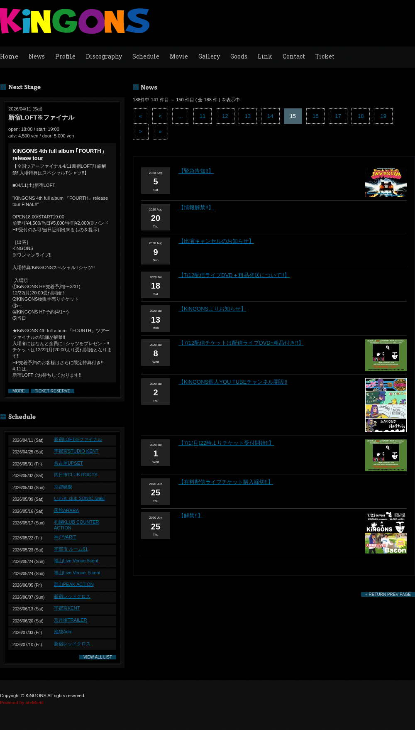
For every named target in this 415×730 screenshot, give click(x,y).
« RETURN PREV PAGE (388, 594)
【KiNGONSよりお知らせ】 (212, 309)
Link (265, 56)
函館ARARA (66, 510)
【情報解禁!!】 (196, 207)
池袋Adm (63, 631)
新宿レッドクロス (72, 596)
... (180, 116)
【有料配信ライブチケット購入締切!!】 (225, 482)
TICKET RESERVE (53, 391)
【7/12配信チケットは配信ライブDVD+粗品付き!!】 (241, 343)
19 (383, 116)
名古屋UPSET (68, 463)
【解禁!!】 (190, 515)
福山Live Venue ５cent (77, 572)
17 (338, 116)
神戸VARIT (65, 536)
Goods (238, 56)
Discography (104, 56)
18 (361, 116)
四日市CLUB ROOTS (76, 474)
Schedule (145, 56)
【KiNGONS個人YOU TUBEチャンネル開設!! (233, 382)
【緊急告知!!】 (196, 171)
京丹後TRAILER (70, 619)
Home (9, 56)
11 (202, 116)
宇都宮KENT (67, 607)
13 (248, 116)
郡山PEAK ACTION (74, 584)
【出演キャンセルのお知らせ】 (216, 241)
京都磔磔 (63, 486)
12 (225, 116)
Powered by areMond (22, 702)
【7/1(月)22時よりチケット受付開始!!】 (226, 443)
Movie (179, 56)
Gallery (209, 56)
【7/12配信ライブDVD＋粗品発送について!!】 (234, 275)
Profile (65, 56)
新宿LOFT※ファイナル (78, 439)
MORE (18, 391)
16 (315, 116)
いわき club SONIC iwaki (79, 498)
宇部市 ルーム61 (71, 548)
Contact (294, 56)
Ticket (324, 56)
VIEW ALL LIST (97, 657)
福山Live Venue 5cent (76, 560)
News (37, 56)
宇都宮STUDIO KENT (76, 450)
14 (270, 116)
